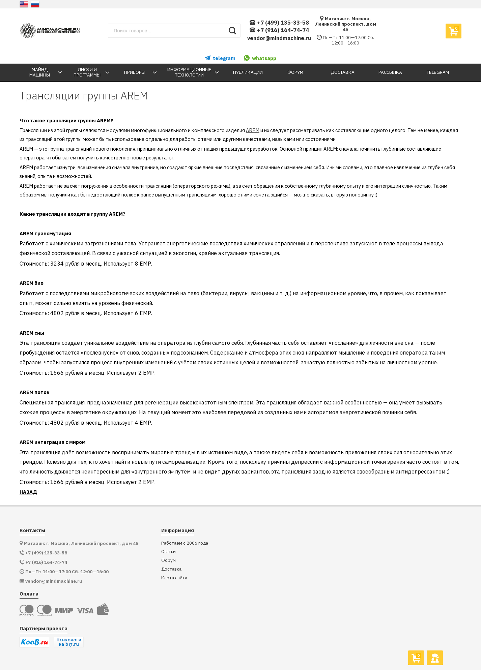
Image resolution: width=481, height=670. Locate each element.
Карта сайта (174, 577)
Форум (168, 560)
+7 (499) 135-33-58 (279, 23)
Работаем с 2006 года (184, 543)
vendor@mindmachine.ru (279, 38)
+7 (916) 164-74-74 (279, 30)
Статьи (168, 551)
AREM (252, 130)
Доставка (171, 569)
